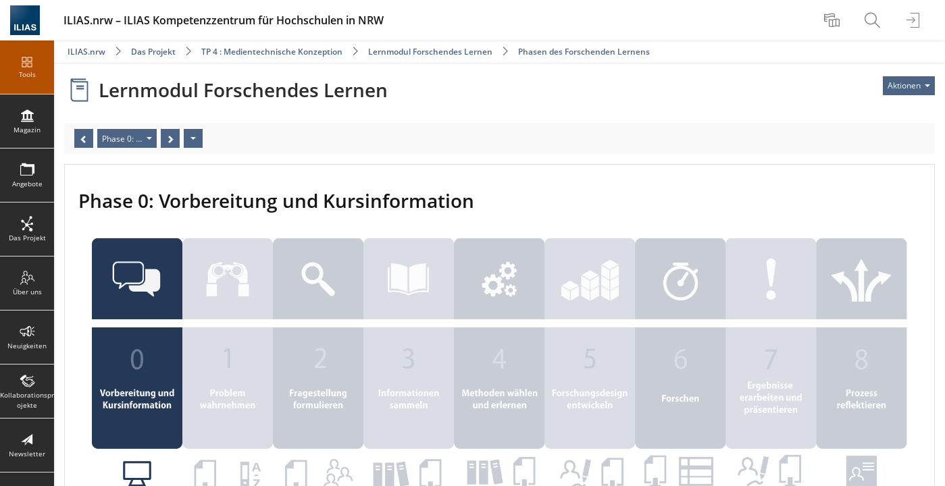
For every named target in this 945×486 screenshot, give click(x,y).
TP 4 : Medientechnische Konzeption (271, 51)
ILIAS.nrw (86, 51)
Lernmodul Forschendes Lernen (430, 51)
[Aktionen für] (909, 85)
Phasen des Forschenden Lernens (584, 51)
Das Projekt (153, 51)
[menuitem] (833, 20)
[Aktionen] (193, 138)
